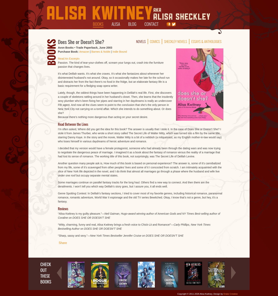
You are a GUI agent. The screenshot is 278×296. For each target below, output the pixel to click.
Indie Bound (120, 51)
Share (63, 243)
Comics (155, 41)
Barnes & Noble (100, 51)
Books (98, 24)
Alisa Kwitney (128, 13)
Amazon (84, 51)
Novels (141, 41)
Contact (151, 24)
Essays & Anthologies (206, 41)
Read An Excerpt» (69, 58)
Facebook (169, 24)
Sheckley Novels (175, 41)
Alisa (116, 24)
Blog (132, 24)
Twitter (174, 24)
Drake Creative (231, 294)
